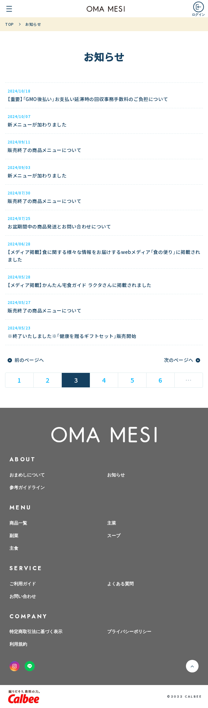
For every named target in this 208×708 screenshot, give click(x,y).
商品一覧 (18, 523)
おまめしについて (27, 474)
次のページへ (179, 360)
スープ (113, 535)
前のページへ (29, 360)
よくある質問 (120, 583)
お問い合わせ (22, 596)
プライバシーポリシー (129, 631)
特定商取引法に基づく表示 (35, 631)
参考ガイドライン (27, 487)
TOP (9, 24)
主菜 (111, 523)
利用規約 (18, 644)
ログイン (198, 14)
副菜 (13, 535)
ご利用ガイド (22, 583)
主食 (13, 548)
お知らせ (116, 474)
